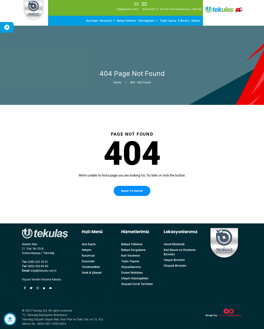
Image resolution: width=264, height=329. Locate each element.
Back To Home (132, 191)
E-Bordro (183, 20)
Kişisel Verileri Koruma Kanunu (41, 279)
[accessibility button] (10, 319)
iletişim (195, 20)
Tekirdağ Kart (148, 20)
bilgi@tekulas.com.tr (128, 9)
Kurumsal (107, 20)
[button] (107, 21)
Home (118, 82)
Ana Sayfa (92, 20)
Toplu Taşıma (168, 20)
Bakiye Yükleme (126, 20)
